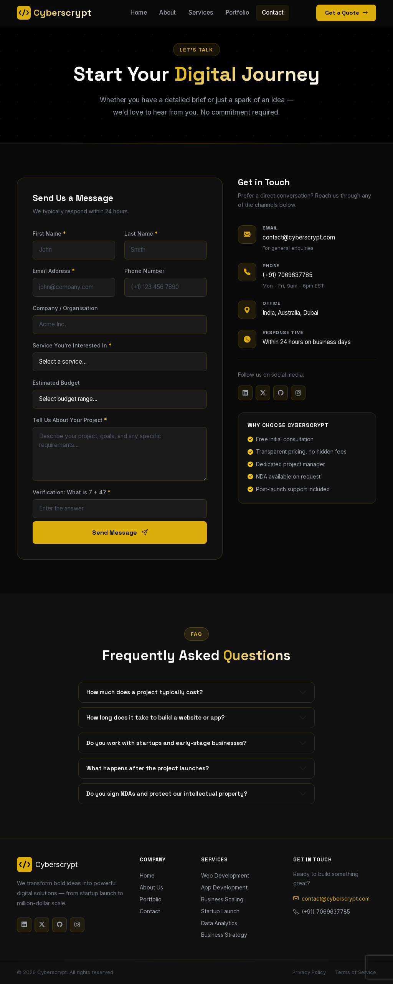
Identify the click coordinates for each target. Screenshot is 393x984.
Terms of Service (355, 972)
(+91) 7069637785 (287, 275)
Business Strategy (224, 934)
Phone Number (144, 271)
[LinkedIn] (245, 393)
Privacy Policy (309, 972)
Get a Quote (346, 12)
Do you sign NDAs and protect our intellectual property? (166, 793)
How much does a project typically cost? (144, 692)
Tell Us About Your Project (70, 420)
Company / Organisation (65, 308)
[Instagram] (298, 393)
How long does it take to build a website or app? (155, 717)
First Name (49, 233)
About (167, 12)
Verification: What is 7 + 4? (72, 492)
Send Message (120, 532)
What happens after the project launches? (147, 768)
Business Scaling (222, 899)
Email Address (54, 271)
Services (200, 12)
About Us (151, 887)
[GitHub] (280, 393)
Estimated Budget (56, 382)
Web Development (225, 875)
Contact (273, 12)
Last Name (141, 233)
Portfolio (237, 12)
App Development (224, 887)
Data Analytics (219, 923)
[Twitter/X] (263, 393)
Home (138, 12)
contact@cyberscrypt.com (299, 237)
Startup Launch (220, 911)
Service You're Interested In (72, 345)
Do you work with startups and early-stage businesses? (166, 742)
